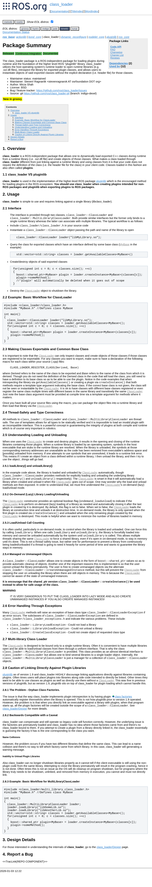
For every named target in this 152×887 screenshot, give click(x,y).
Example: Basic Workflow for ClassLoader (35, 120)
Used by (114, 66)
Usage (13, 115)
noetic (19, 22)
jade (55, 28)
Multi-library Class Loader (27, 132)
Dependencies (118, 63)
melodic (8, 22)
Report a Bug (16, 139)
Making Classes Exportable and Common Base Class (40, 122)
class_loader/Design (15, 723)
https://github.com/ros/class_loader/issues (61, 90)
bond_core (34, 36)
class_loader (61, 4)
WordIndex (91, 11)
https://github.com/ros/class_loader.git (46, 93)
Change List (117, 55)
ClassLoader (32, 292)
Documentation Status (16, 32)
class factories (123, 710)
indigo (45, 28)
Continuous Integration (28, 53)
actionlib (21, 36)
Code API (115, 46)
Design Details (17, 137)
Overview (15, 110)
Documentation (59, 11)
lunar (75, 28)
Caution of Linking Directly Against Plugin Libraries (39, 134)
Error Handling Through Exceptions (32, 129)
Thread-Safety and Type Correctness (32, 125)
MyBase (124, 246)
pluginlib (111, 36)
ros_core (124, 36)
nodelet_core (96, 36)
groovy (25, 28)
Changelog (116, 52)
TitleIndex (77, 11)
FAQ (112, 49)
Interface (19, 117)
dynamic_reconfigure (73, 36)
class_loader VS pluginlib (27, 112)
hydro (36, 28)
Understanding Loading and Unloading (33, 127)
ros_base (9, 36)
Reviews (115, 57)
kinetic (64, 28)
